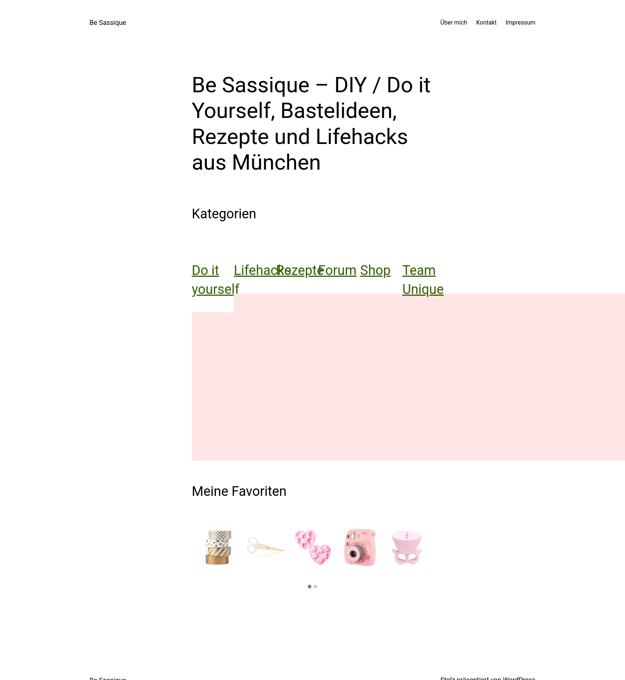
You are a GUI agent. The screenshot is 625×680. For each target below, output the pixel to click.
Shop (375, 270)
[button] (309, 587)
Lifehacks (262, 270)
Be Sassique (108, 22)
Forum (337, 270)
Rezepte (300, 270)
